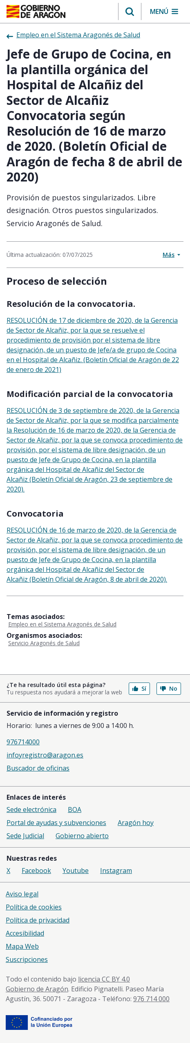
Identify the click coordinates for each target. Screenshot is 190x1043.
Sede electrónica (31, 809)
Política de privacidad (37, 920)
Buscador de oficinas (38, 768)
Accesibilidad (25, 933)
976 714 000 (151, 998)
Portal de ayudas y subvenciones (56, 822)
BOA (74, 809)
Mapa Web (22, 946)
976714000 (23, 741)
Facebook (36, 870)
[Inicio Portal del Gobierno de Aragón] (36, 11)
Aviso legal (22, 893)
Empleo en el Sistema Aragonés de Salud (62, 624)
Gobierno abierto (82, 835)
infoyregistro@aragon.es (45, 755)
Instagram (116, 870)
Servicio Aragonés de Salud (44, 643)
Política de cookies (34, 906)
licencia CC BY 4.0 (104, 979)
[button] (130, 11)
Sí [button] (139, 688)
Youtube (76, 870)
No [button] (168, 688)
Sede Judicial (25, 835)
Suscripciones (27, 959)
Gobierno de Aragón (37, 988)
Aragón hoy (136, 822)
